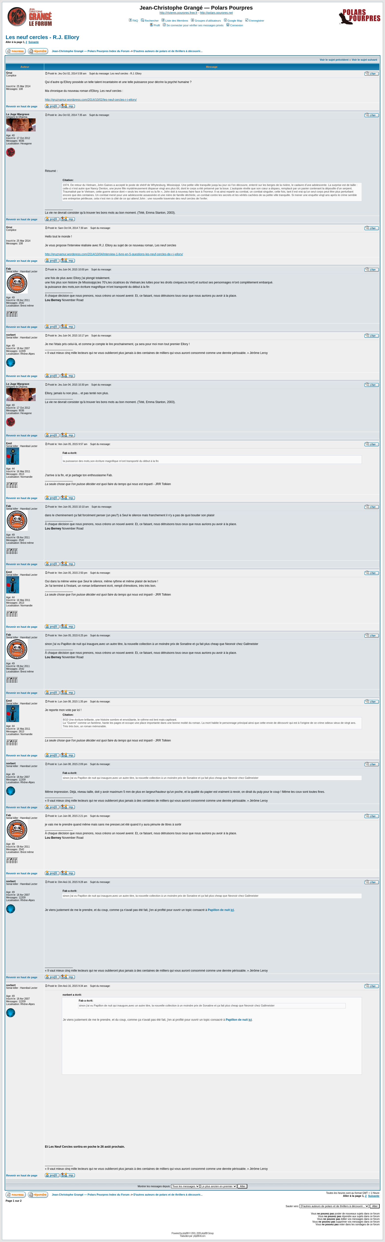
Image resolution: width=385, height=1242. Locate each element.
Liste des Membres (175, 20)
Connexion (234, 25)
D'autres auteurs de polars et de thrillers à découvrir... (168, 51)
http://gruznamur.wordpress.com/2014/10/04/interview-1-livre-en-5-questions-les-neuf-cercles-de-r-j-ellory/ (114, 254)
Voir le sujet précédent (334, 59)
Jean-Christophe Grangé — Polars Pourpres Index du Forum (90, 51)
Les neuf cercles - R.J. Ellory (42, 37)
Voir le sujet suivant (364, 59)
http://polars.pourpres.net (216, 12)
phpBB (185, 1233)
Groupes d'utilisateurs (206, 20)
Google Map (233, 20)
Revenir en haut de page (21, 106)
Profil (155, 25)
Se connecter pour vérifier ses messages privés (193, 25)
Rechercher (150, 20)
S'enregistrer (254, 20)
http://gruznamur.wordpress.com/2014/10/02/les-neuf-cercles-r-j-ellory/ (91, 99)
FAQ (133, 20)
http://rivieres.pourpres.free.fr (178, 12)
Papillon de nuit (221, 910)
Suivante (33, 42)
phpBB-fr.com (199, 1236)
